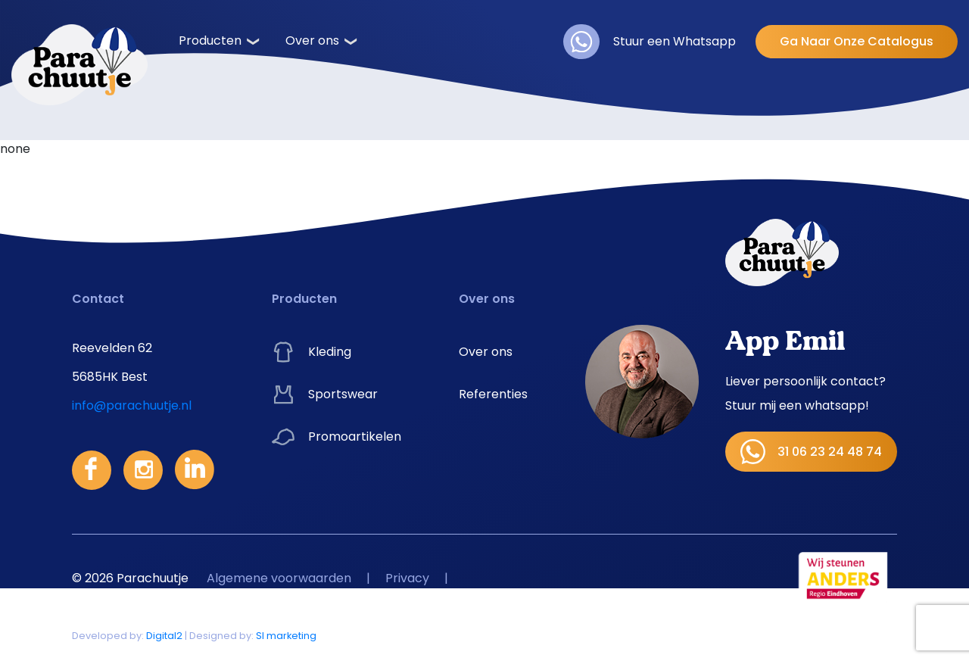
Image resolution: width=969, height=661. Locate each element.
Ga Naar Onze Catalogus (856, 41)
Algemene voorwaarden (279, 578)
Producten (210, 40)
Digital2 (164, 635)
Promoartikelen (336, 436)
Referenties (493, 394)
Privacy (407, 578)
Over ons (312, 40)
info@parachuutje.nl (132, 405)
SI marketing (286, 635)
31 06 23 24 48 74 (811, 451)
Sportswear (325, 394)
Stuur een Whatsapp (649, 41)
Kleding (311, 352)
